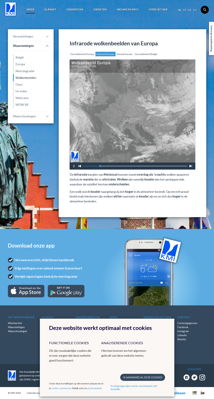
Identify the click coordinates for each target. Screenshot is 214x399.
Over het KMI (158, 9)
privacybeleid (95, 388)
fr (184, 9)
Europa (20, 64)
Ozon (19, 84)
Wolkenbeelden (25, 77)
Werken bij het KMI (157, 317)
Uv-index (21, 91)
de (189, 9)
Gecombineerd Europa (82, 54)
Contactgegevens (187, 323)
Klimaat (50, 9)
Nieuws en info (128, 9)
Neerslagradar (25, 71)
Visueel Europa (124, 54)
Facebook (182, 327)
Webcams (22, 98)
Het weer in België (21, 317)
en (195, 9)
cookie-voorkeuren (61, 388)
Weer (30, 9)
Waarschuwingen (24, 116)
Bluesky (181, 339)
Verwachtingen (23, 36)
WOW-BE (22, 104)
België (19, 57)
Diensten (100, 9)
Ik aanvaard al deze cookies (142, 377)
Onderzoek (75, 9)
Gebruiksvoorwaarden (38, 392)
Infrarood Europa (105, 54)
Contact (184, 317)
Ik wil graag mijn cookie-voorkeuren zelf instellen (134, 387)
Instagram (183, 331)
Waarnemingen (23, 46)
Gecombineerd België (146, 54)
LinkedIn (182, 335)
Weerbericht (15, 323)
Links (113, 317)
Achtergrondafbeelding (211, 38)
